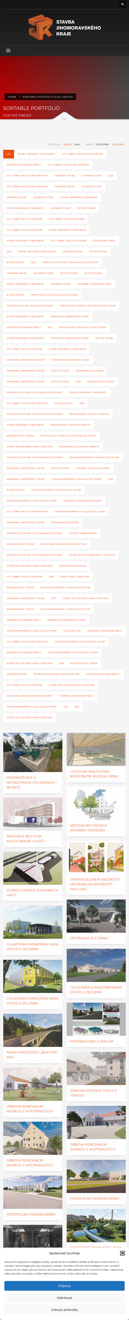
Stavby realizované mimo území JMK (29, 446)
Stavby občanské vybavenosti (36, 154)
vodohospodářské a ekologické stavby (76, 479)
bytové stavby (98, 251)
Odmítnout (64, 1298)
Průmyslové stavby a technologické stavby (70, 262)
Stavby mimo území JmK (74, 576)
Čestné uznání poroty (83, 533)
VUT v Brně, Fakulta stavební (24, 219)
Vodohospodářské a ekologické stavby (94, 457)
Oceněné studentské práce (23, 164)
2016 (61, 663)
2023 (33, 262)
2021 (78, 381)
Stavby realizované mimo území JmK (86, 598)
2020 (81, 403)
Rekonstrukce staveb (89, 370)
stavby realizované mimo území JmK (63, 544)
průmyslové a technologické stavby (54, 294)
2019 (110, 479)
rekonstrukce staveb (20, 435)
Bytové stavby (86, 208)
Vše (8, 154)
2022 (50, 327)
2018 (51, 576)
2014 (76, 706)
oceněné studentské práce (23, 620)
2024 (9, 251)
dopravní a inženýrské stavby (25, 360)
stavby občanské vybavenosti (79, 197)
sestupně (118, 144)
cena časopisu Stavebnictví (103, 674)
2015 (65, 706)
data (77, 144)
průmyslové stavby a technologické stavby (88, 305)
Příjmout (64, 1286)
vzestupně (102, 144)
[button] (122, 1253)
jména (67, 144)
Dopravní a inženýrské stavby (70, 316)
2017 (53, 598)
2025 (110, 175)
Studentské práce (104, 240)
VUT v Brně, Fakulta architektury (82, 154)
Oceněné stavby (65, 186)
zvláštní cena (72, 630)
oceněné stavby (65, 175)
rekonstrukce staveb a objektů (89, 414)
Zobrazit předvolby (64, 1310)
